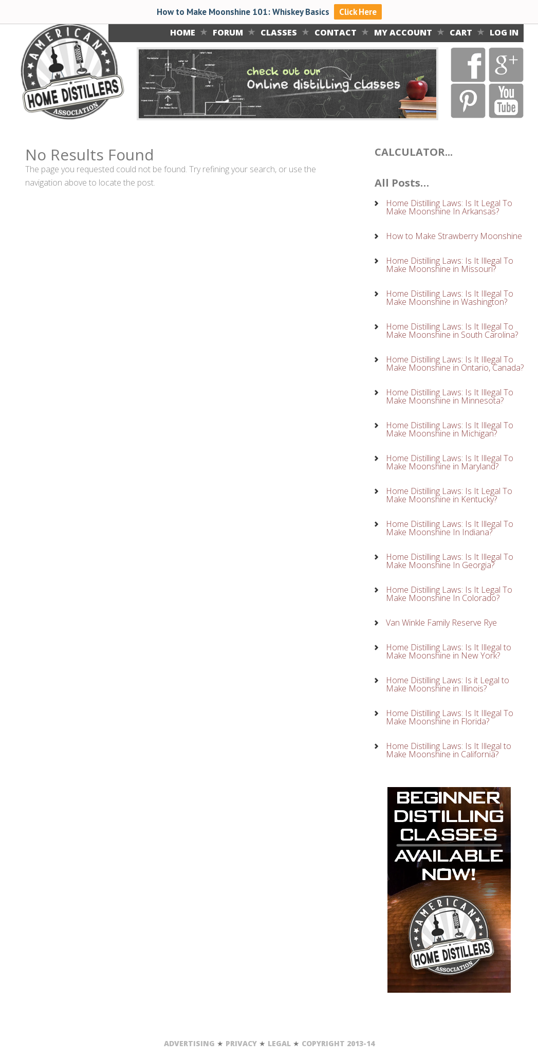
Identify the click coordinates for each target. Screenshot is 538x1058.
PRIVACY (241, 1043)
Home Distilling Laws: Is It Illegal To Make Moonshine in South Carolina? (452, 330)
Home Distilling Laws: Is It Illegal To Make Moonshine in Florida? (449, 717)
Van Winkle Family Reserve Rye (441, 622)
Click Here (358, 11)
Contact (335, 32)
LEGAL (279, 1043)
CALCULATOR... (414, 152)
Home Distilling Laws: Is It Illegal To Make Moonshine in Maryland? (449, 462)
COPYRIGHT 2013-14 (338, 1043)
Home (182, 32)
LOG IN (504, 32)
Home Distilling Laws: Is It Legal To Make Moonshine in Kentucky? (449, 495)
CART (461, 32)
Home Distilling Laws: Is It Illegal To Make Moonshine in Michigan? (449, 429)
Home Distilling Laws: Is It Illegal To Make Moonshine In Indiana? (449, 528)
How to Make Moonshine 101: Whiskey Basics (244, 11)
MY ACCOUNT (403, 32)
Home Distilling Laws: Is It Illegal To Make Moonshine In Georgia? (449, 561)
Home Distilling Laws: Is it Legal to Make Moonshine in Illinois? (447, 684)
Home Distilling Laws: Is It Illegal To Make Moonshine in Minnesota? (449, 396)
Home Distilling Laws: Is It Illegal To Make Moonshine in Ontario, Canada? (455, 363)
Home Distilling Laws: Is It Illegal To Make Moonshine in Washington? (449, 297)
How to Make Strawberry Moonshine (454, 236)
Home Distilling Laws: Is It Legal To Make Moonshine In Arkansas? (449, 207)
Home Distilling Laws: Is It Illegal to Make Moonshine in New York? (448, 651)
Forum (228, 32)
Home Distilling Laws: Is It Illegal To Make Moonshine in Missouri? (449, 265)
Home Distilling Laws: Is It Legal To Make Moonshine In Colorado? (449, 594)
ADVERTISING (189, 1043)
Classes (279, 32)
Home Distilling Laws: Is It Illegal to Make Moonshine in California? (448, 750)
